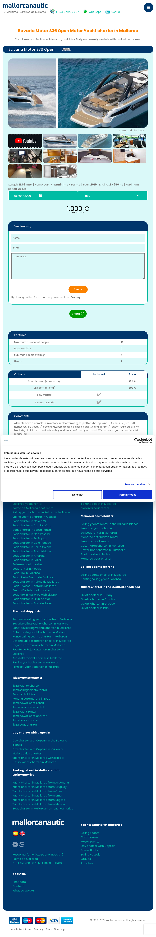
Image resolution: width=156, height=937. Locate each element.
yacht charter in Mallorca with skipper (38, 758)
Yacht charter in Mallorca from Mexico (38, 804)
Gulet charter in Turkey (96, 595)
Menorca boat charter (97, 516)
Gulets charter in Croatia (98, 599)
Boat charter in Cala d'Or (29, 521)
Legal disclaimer (20, 929)
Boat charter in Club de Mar (31, 599)
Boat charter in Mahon (96, 554)
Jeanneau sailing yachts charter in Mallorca (42, 619)
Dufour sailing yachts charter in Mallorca (39, 632)
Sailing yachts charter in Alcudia (34, 517)
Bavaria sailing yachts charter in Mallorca (40, 624)
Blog (49, 929)
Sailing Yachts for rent (97, 567)
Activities (87, 863)
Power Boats (89, 850)
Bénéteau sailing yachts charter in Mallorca (41, 628)
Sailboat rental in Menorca (99, 533)
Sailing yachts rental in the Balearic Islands (109, 524)
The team (19, 882)
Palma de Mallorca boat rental (33, 508)
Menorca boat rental (95, 541)
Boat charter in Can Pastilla (31, 534)
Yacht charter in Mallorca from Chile (37, 791)
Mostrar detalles (135, 484)
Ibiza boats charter (25, 720)
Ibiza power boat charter (29, 716)
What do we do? (23, 891)
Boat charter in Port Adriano (31, 551)
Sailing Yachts (90, 833)
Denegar (77, 494)
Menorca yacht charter (97, 528)
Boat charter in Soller (26, 560)
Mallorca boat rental (95, 508)
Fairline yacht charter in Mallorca (35, 662)
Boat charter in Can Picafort (31, 525)
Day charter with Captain (31, 733)
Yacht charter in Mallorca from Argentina (40, 783)
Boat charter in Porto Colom (31, 547)
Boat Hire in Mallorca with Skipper (35, 595)
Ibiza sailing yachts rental (29, 690)
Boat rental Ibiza (23, 694)
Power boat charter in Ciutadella (103, 550)
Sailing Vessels (90, 855)
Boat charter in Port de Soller (32, 603)
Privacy (75, 297)
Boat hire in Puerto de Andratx (32, 577)
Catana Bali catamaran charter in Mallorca (41, 641)
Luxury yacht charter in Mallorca (34, 762)
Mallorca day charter (26, 753)
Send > (78, 289)
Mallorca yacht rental (27, 504)
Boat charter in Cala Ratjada (31, 543)
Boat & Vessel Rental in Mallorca (34, 586)
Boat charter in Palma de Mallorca (35, 582)
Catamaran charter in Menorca (102, 546)
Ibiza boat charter (24, 725)
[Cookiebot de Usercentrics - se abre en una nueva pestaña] (137, 440)
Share (78, 314)
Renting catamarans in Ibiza (31, 699)
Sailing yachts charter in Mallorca (103, 575)
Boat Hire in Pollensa (26, 573)
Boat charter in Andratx (28, 556)
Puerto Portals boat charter (31, 590)
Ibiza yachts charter (27, 678)
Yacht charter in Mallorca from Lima (37, 796)
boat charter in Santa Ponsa (31, 530)
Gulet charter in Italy (95, 608)
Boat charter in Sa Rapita (29, 538)
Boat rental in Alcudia (26, 569)
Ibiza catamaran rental (28, 707)
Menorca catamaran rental (99, 537)
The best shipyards (26, 611)
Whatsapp (95, 12)
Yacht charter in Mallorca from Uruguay (39, 787)
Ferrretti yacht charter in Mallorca (35, 667)
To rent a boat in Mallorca (98, 504)
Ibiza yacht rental (24, 712)
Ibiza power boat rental (28, 703)
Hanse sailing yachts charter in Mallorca (39, 637)
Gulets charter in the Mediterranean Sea (110, 587)
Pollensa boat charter (27, 564)
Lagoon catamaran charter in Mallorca (38, 645)
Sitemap (59, 929)
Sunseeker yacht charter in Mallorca (37, 658)
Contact (116, 12)
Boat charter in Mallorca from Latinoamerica (42, 809)
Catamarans (89, 837)
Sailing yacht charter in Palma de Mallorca (41, 512)
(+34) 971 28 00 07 (67, 12)
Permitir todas (127, 494)
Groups (86, 859)
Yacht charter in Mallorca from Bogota (38, 800)
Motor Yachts (90, 842)
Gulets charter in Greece (98, 604)
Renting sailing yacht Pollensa (101, 579)
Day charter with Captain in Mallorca (37, 749)
